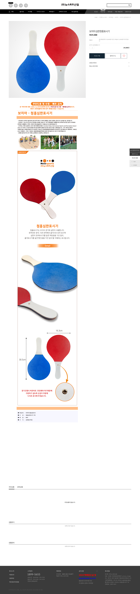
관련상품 (20, 487)
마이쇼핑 (110, 11)
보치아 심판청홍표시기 (125, 17)
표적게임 (111, 17)
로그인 (96, 11)
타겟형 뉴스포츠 (103, 17)
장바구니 (113, 56)
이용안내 (11, 575)
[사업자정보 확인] (126, 580)
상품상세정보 (93, 63)
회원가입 (102, 11)
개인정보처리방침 (14, 582)
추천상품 (11, 487)
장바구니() (128, 11)
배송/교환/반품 (93, 66)
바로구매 (97, 56)
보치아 (116, 17)
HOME (96, 17)
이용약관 (11, 578)
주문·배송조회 (118, 11)
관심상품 (124, 55)
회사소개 (11, 571)
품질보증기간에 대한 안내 (85, 581)
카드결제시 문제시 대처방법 (86, 583)
